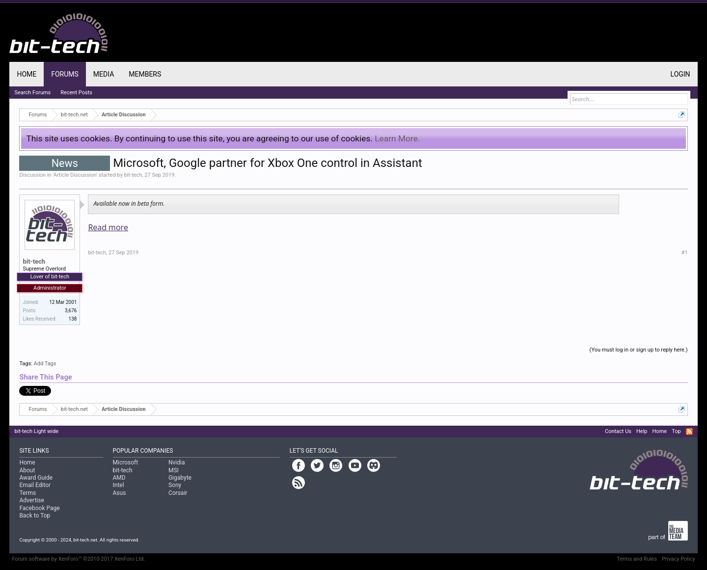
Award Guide (36, 477)
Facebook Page (39, 508)
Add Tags (45, 363)
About (27, 470)
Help (642, 431)
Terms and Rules (637, 559)
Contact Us (618, 431)
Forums (65, 74)
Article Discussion (75, 175)
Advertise (31, 500)
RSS (689, 431)
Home (26, 74)
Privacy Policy (678, 559)
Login (680, 74)
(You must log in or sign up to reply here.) (639, 350)
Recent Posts (76, 92)
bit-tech (133, 175)
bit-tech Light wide (36, 431)
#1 (684, 252)
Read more (108, 227)
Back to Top (34, 515)
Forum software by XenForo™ (78, 559)
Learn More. (397, 138)
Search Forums (32, 92)
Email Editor (35, 485)
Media (103, 74)
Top (676, 431)
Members (145, 74)
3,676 (71, 310)
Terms (27, 492)
